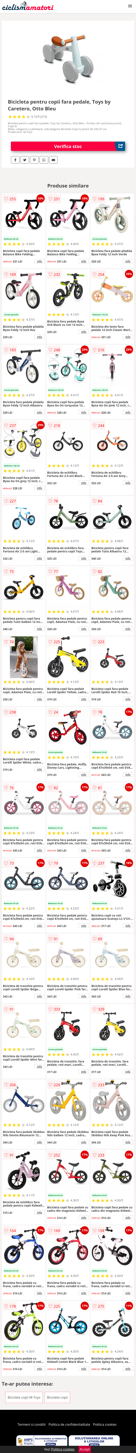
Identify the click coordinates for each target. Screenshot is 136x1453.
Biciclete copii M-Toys (24, 1397)
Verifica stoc (89, 146)
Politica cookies (105, 1424)
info (39, 261)
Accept (85, 1449)
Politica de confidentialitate (69, 1424)
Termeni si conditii (32, 1424)
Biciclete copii (57, 1397)
